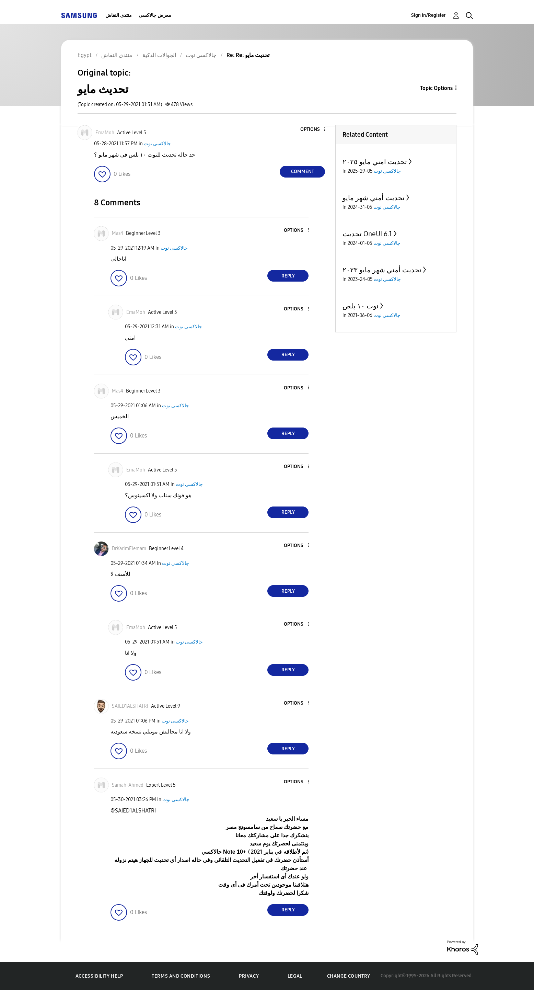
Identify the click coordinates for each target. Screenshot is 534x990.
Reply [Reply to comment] (288, 276)
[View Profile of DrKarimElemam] (129, 548)
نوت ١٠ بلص (361, 306)
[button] (313, 129)
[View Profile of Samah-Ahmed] (127, 785)
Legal (295, 976)
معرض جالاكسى (155, 15)
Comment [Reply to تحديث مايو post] (302, 171)
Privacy (249, 976)
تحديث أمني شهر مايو (374, 198)
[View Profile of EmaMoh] (104, 133)
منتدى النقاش (118, 15)
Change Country (348, 976)
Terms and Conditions (181, 976)
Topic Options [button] (436, 88)
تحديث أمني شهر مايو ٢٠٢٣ (382, 270)
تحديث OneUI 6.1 (367, 234)
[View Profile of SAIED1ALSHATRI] (130, 706)
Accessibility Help (99, 976)
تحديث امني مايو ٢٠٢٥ (375, 162)
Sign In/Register (428, 15)
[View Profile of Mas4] (117, 233)
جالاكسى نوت (157, 144)
